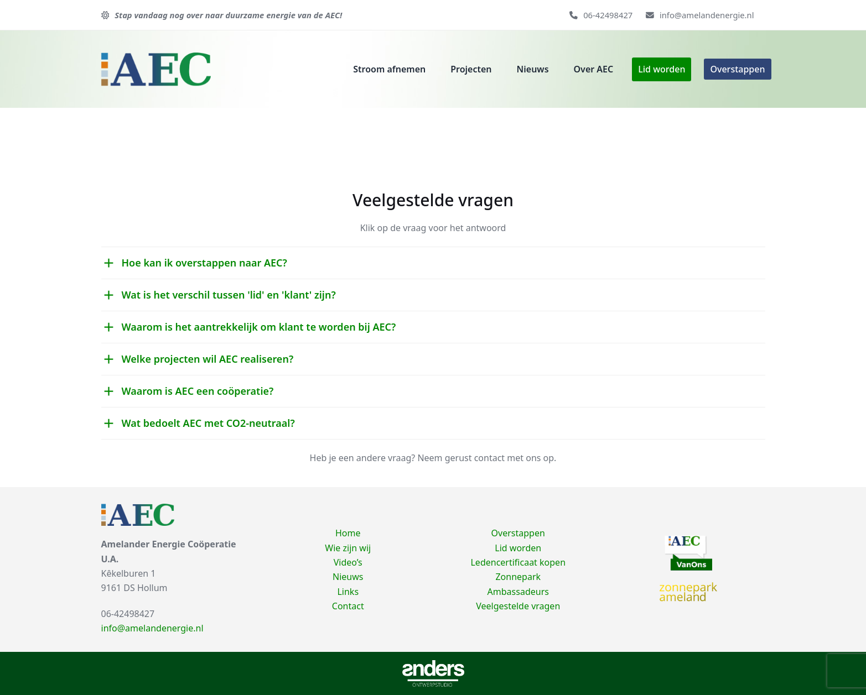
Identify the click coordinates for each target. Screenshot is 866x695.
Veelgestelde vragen (518, 606)
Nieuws (348, 577)
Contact (348, 606)
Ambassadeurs (518, 592)
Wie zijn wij (348, 548)
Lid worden (518, 548)
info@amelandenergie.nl (707, 14)
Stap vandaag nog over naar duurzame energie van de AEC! (228, 14)
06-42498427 (607, 14)
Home (348, 533)
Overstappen (518, 533)
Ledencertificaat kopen (518, 562)
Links (348, 592)
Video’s (348, 562)
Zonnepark (518, 577)
